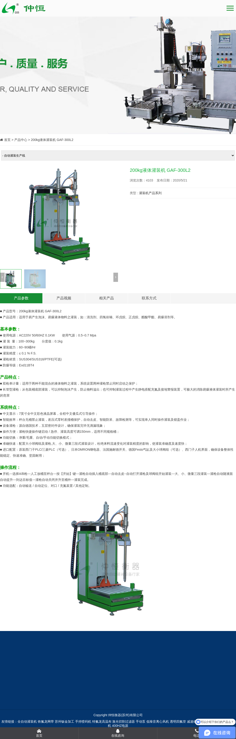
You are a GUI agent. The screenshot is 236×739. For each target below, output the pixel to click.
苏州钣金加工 (64, 721)
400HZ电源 (120, 725)
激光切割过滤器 (123, 721)
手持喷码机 (83, 721)
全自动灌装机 (27, 721)
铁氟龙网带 (46, 721)
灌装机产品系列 (150, 193)
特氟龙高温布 (102, 721)
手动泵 (140, 721)
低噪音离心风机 (157, 721)
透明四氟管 (178, 721)
